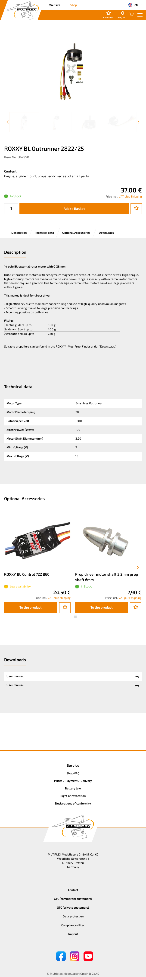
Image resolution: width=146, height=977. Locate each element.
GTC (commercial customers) (73, 898)
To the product (30, 607)
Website (54, 5)
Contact (73, 890)
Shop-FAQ (73, 773)
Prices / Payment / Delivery (73, 780)
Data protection (73, 916)
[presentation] (138, 567)
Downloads (106, 232)
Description (19, 232)
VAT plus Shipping (130, 196)
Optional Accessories (76, 232)
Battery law (73, 788)
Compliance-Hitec (73, 925)
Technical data (44, 232)
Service (73, 765)
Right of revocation (73, 796)
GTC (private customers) (73, 907)
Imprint (73, 934)
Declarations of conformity (73, 803)
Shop (73, 5)
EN (133, 5)
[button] (71, 617)
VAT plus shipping (59, 598)
